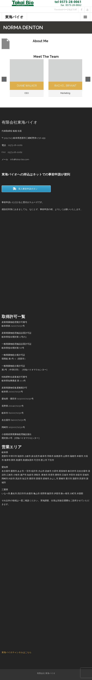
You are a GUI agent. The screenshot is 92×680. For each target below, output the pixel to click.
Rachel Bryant (65, 85)
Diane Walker (27, 85)
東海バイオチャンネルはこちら (16, 652)
